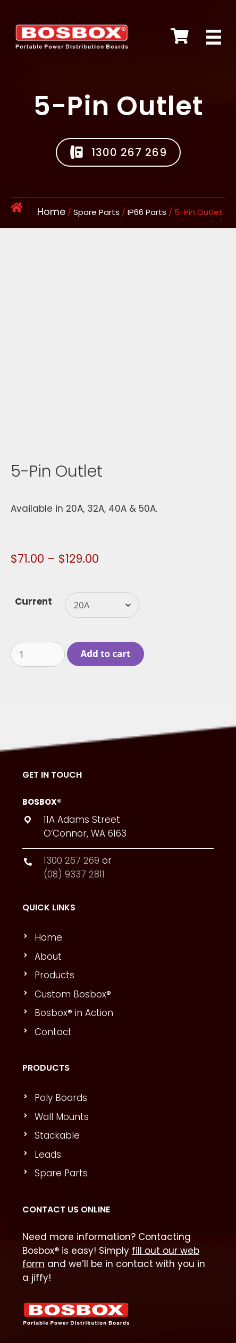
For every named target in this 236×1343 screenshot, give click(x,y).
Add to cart (106, 590)
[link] (123, 874)
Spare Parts (96, 212)
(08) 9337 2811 (74, 810)
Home (51, 211)
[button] (118, 152)
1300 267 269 (71, 796)
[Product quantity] (38, 591)
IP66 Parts (147, 212)
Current (33, 537)
